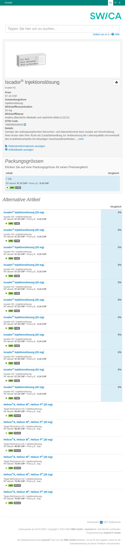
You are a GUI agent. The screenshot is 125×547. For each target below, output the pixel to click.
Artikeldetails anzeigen (19, 149)
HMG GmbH (77, 529)
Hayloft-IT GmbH (112, 533)
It (119, 2)
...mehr (80, 139)
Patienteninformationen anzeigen (25, 146)
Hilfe (115, 34)
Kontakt (8, 2)
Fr (115, 2)
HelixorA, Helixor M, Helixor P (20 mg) (28, 404)
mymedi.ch (90, 529)
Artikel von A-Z (101, 34)
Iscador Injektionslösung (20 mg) (24, 212)
